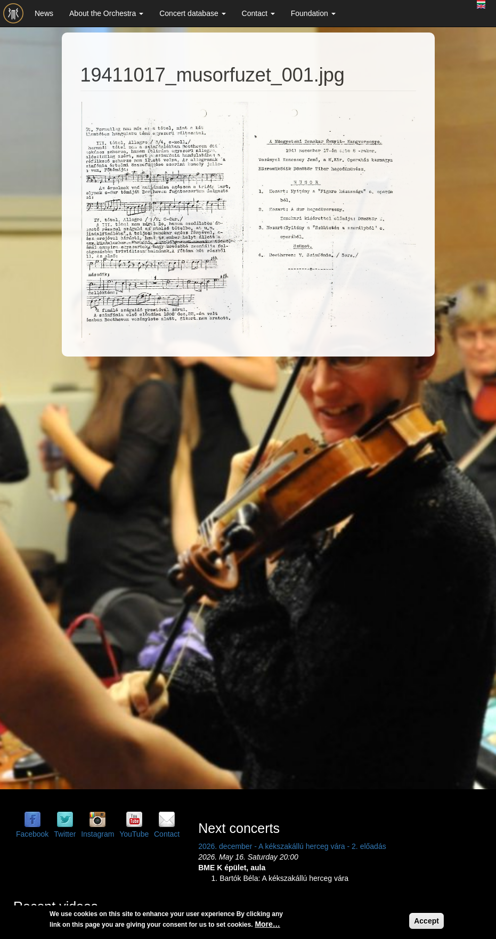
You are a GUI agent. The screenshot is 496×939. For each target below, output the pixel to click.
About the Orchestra (106, 13)
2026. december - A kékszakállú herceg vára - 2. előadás (292, 846)
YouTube (134, 834)
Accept (426, 921)
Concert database (192, 13)
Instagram (97, 834)
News (44, 13)
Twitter (65, 834)
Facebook (32, 834)
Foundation (313, 13)
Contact (258, 13)
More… (267, 924)
